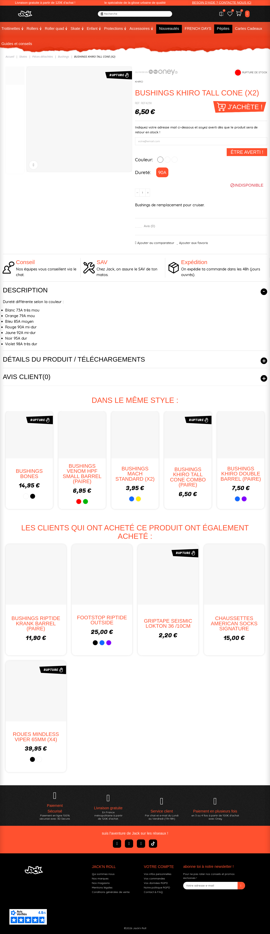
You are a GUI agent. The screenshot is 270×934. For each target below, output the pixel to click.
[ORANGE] (175, 160)
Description (25, 290)
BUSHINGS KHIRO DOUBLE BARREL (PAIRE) (240, 474)
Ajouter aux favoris (193, 243)
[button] (221, 2)
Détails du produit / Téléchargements (74, 359)
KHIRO (139, 81)
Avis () (149, 226)
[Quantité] (142, 193)
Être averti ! (247, 152)
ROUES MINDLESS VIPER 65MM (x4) (36, 736)
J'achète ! (245, 106)
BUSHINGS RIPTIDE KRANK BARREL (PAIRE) (35, 623)
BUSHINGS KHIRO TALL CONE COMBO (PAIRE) (188, 477)
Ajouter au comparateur (155, 243)
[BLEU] (167, 160)
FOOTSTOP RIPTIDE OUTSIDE (102, 620)
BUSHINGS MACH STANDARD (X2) (135, 474)
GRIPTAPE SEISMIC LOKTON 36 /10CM (168, 623)
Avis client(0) (26, 376)
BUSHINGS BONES (29, 473)
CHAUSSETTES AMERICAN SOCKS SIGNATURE (234, 623)
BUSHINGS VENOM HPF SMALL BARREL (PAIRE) (82, 473)
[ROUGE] (160, 160)
